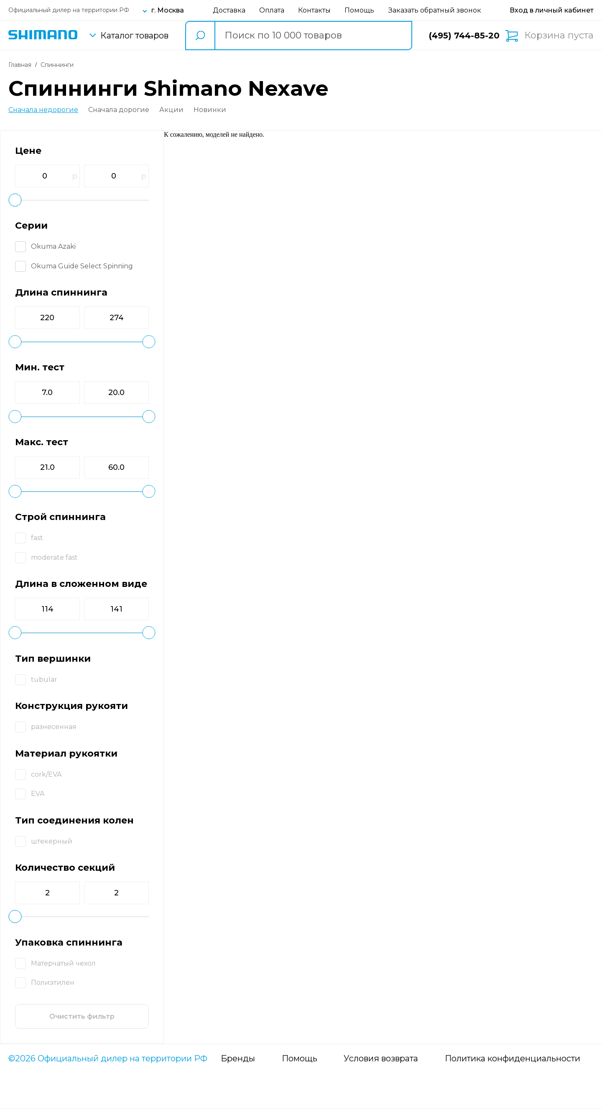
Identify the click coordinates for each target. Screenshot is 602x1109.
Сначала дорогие (118, 110)
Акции (171, 110)
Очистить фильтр (82, 1016)
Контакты (314, 10)
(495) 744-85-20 (464, 36)
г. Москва (167, 10)
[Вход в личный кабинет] (552, 10)
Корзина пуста (559, 35)
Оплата (271, 10)
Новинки (210, 110)
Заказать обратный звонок (434, 10)
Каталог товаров (134, 36)
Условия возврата (381, 1058)
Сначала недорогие (43, 110)
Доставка (229, 10)
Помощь (359, 10)
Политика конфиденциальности (512, 1058)
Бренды (238, 1058)
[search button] (199, 35)
